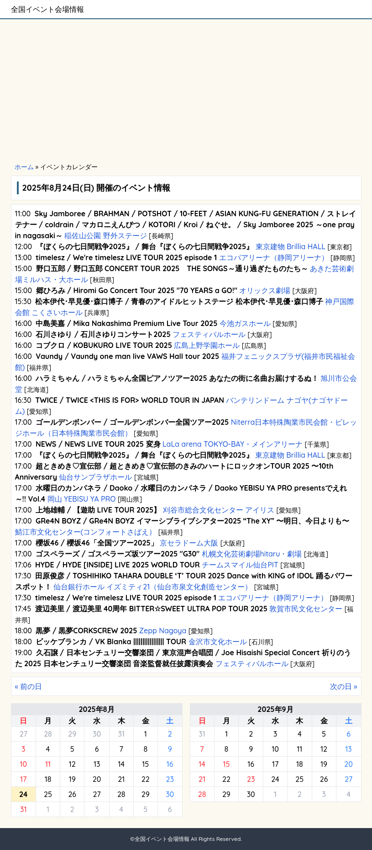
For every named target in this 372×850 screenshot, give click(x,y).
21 (121, 779)
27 (23, 733)
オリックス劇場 (265, 290)
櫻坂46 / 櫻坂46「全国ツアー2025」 (97, 542)
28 (48, 733)
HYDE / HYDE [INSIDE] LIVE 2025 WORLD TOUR (117, 564)
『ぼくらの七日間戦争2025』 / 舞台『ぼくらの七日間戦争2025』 (145, 246)
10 (23, 764)
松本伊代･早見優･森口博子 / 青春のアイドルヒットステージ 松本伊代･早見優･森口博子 (179, 301)
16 (170, 764)
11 (48, 764)
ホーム (24, 167)
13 (97, 764)
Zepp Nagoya (162, 630)
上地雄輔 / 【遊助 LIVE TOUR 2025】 (98, 509)
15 (145, 764)
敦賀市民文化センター (306, 608)
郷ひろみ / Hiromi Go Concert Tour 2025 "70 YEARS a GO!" (136, 290)
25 (48, 794)
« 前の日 (28, 686)
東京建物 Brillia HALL (290, 246)
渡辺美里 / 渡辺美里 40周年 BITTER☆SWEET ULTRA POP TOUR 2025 (151, 608)
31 (121, 733)
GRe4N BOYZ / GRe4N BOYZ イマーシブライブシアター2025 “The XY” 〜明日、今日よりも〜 (192, 520)
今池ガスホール (244, 323)
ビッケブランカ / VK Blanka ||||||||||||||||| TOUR (111, 641)
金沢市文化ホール (217, 641)
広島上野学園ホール (207, 345)
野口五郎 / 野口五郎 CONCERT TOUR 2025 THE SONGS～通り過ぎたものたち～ (172, 268)
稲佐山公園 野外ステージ (106, 235)
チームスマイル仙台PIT (240, 564)
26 (72, 794)
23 (169, 779)
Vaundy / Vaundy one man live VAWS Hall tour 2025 (127, 356)
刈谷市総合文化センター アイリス (218, 509)
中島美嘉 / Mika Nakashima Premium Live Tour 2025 (126, 323)
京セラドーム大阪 (189, 542)
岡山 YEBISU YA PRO (81, 498)
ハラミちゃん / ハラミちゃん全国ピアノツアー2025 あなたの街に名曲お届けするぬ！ (177, 378)
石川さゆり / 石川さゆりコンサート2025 (103, 334)
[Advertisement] (186, 91)
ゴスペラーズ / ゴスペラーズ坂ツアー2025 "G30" (117, 553)
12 (72, 764)
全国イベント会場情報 (47, 9)
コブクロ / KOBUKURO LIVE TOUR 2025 (104, 345)
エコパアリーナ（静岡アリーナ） (273, 257)
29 (72, 733)
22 (145, 779)
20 (97, 779)
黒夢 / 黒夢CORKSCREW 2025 (86, 630)
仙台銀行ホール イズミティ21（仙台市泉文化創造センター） (153, 586)
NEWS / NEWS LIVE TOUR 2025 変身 (98, 444)
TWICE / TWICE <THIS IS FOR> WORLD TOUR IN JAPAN (129, 400)
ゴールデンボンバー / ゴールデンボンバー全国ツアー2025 (132, 422)
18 (48, 779)
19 (72, 779)
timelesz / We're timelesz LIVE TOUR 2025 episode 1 (126, 257)
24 (275, 779)
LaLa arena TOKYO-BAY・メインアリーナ (233, 444)
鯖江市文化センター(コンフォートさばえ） (86, 531)
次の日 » (343, 686)
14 (121, 764)
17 (23, 779)
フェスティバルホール (209, 334)
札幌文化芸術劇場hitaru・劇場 (251, 553)
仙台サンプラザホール (95, 476)
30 (97, 733)
